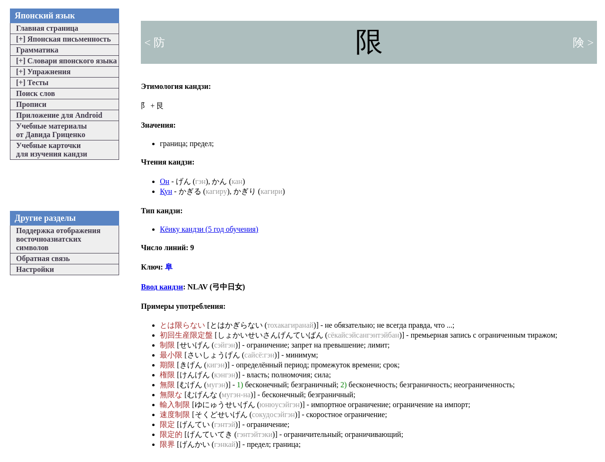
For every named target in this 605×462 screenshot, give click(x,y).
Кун (166, 191)
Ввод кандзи (162, 287)
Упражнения (43, 72)
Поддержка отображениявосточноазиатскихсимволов (58, 239)
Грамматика (37, 50)
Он (164, 181)
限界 (167, 444)
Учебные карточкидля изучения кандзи (51, 149)
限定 (167, 424)
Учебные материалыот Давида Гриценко (51, 130)
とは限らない (182, 325)
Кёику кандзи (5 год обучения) (209, 229)
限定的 (171, 434)
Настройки (35, 269)
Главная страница (47, 28)
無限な (171, 395)
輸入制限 (175, 405)
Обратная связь (43, 258)
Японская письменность (63, 39)
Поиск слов (35, 93)
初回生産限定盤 (186, 335)
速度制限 (175, 414)
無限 (167, 385)
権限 (167, 375)
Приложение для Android (59, 115)
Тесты (32, 82)
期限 (167, 365)
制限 (167, 345)
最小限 (171, 355)
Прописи (31, 104)
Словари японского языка (66, 61)
